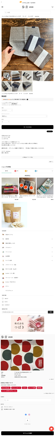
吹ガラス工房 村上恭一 (11, 269)
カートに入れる (27, 127)
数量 (3, 119)
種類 (3, 107)
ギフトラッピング (5, 113)
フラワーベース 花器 (11, 264)
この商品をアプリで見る (27, 157)
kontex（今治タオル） (11, 282)
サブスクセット (9, 290)
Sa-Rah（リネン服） (10, 273)
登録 (51, 312)
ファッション (9, 251)
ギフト (7, 286)
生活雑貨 (8, 256)
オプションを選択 (27, 433)
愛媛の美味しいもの (10, 243)
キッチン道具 (9, 260)
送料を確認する (14, 103)
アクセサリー (9, 247)
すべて (6, 170)
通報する (51, 161)
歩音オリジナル (9, 234)
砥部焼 (7, 239)
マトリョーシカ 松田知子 (12, 277)
